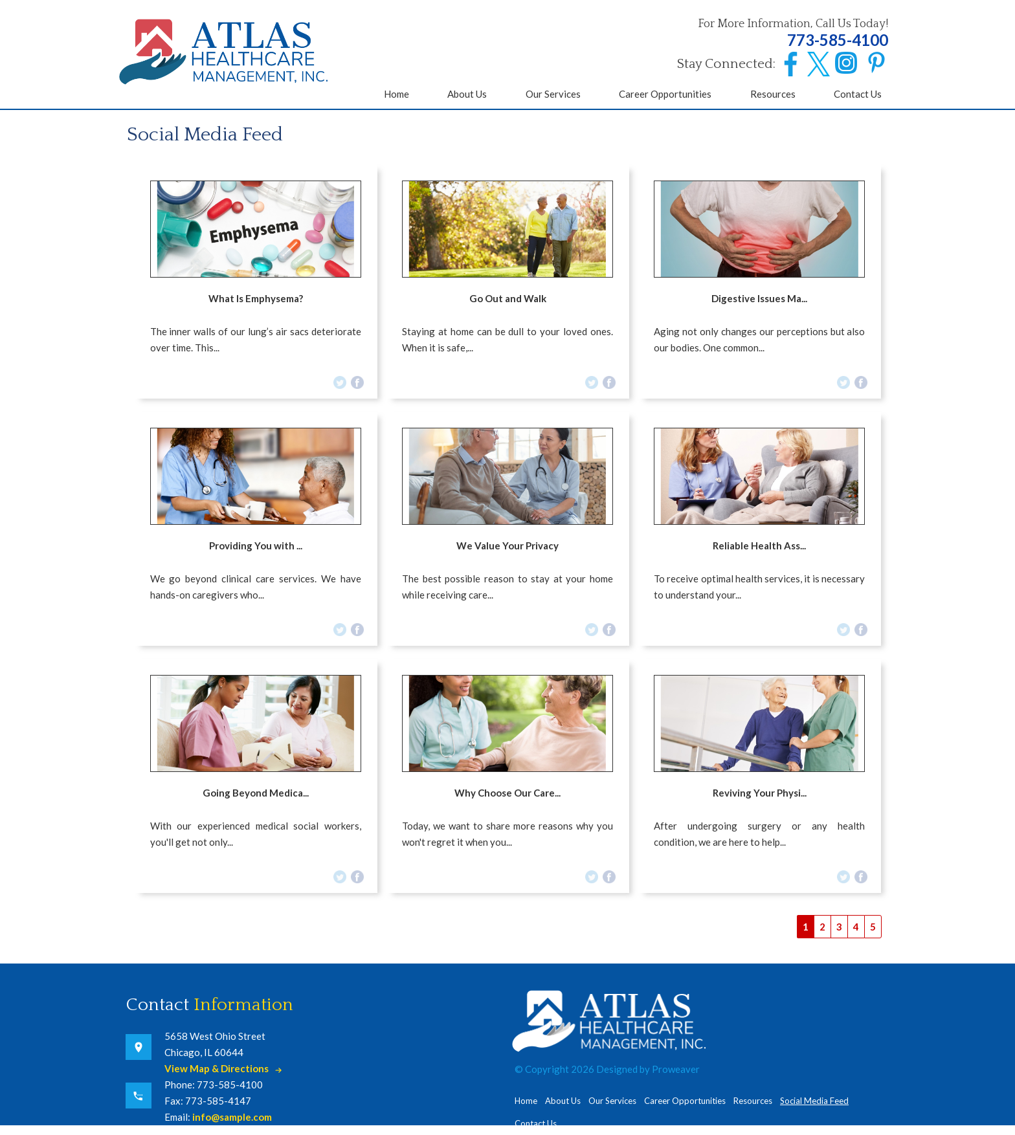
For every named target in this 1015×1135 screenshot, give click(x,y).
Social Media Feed (814, 1101)
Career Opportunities (665, 94)
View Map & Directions (216, 1068)
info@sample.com (232, 1117)
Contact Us (858, 94)
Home (396, 94)
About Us (467, 94)
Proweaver (676, 1069)
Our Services (553, 94)
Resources (773, 94)
